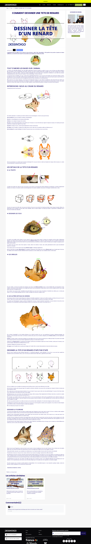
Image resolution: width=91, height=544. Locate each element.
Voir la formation (75, 35)
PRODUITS (49, 4)
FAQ (39, 532)
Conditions (60, 536)
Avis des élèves (28, 534)
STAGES (54, 4)
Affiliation (40, 534)
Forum (27, 530)
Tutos (11, 8)
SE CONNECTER (70, 4)
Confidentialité (55, 536)
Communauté (60, 4)
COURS (43, 4)
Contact (40, 530)
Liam (16, 472)
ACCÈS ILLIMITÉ (79, 4)
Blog (7, 8)
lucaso (12, 506)
